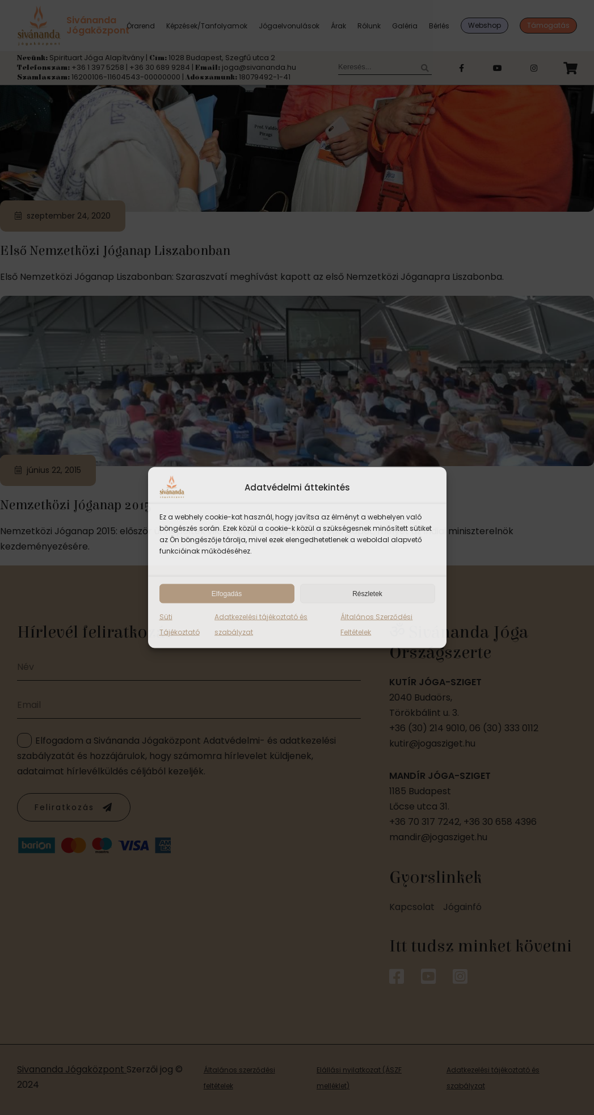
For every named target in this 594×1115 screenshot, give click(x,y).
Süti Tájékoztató (179, 624)
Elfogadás (227, 594)
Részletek (367, 594)
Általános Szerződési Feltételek (376, 624)
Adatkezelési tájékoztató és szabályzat (260, 624)
